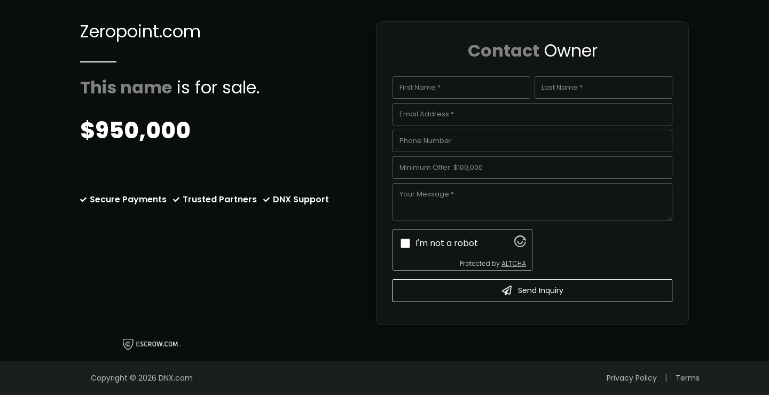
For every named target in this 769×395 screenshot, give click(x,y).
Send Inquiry (532, 290)
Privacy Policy (632, 378)
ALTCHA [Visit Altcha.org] (513, 263)
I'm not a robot (446, 243)
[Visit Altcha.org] (520, 244)
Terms (688, 378)
